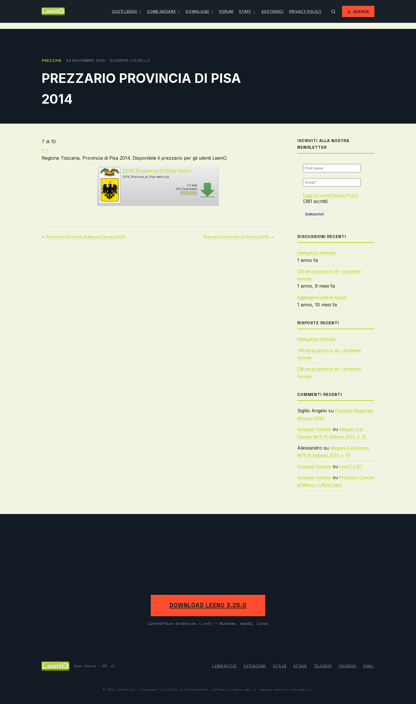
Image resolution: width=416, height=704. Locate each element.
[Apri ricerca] (333, 12)
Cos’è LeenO (124, 11)
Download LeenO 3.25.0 (208, 605)
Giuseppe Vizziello (314, 429)
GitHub (300, 666)
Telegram (323, 666)
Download (197, 11)
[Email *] (332, 182)
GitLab (279, 666)
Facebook (347, 666)
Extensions (255, 666)
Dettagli (188, 193)
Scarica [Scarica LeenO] (358, 11)
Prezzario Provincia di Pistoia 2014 (236, 236)
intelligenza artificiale (316, 253)
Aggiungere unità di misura (321, 297)
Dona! (368, 666)
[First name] (332, 168)
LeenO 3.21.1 (350, 466)
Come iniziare (161, 11)
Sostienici (272, 11)
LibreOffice (224, 666)
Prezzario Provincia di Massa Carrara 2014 (86, 236)
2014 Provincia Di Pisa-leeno (156, 171)
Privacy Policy (305, 11)
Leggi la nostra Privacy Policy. (331, 195)
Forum (226, 11)
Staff (245, 11)
